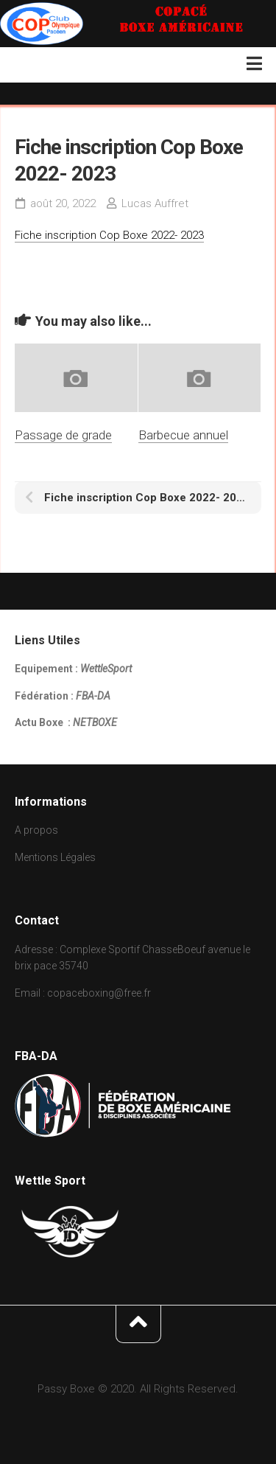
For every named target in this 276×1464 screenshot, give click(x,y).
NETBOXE (95, 722)
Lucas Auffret (154, 203)
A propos (36, 830)
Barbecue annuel (183, 435)
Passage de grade (63, 435)
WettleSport (106, 669)
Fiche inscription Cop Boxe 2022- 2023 (109, 235)
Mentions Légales (55, 857)
